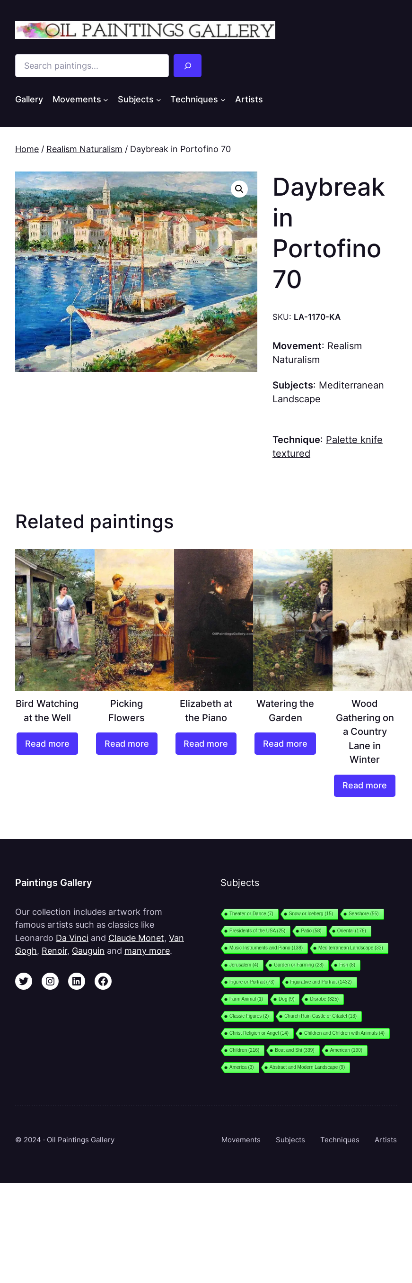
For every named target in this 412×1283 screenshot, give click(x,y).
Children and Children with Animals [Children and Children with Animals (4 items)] (344, 1033)
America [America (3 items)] (241, 1067)
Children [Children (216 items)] (244, 1050)
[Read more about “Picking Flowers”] (127, 743)
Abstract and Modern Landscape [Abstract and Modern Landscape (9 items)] (307, 1067)
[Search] (188, 65)
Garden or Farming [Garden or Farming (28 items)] (299, 964)
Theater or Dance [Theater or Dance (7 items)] (251, 913)
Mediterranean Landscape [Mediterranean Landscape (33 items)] (350, 947)
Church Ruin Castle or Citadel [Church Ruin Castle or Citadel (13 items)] (320, 1016)
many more (147, 951)
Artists (386, 1139)
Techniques (339, 1139)
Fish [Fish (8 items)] (347, 964)
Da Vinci (72, 938)
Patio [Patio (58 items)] (311, 930)
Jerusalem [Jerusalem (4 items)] (243, 964)
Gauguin (88, 951)
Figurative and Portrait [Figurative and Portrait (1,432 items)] (321, 982)
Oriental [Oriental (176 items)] (351, 930)
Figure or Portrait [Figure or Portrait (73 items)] (252, 982)
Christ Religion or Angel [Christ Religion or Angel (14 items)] (259, 1033)
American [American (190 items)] (346, 1050)
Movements (241, 1139)
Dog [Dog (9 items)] (286, 999)
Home (27, 149)
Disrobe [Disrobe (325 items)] (324, 999)
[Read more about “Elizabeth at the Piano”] (206, 743)
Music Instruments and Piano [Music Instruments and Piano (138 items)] (266, 947)
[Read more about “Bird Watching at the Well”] (47, 743)
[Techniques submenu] (223, 99)
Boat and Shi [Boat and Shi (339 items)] (294, 1050)
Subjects (290, 1139)
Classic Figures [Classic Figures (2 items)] (249, 1016)
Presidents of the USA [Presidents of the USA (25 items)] (257, 930)
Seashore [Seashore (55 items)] (363, 913)
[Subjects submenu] (158, 99)
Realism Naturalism (84, 149)
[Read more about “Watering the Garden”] (285, 743)
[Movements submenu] (105, 99)
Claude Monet (136, 938)
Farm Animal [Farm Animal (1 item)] (246, 999)
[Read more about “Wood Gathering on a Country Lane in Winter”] (364, 786)
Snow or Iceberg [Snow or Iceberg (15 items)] (311, 913)
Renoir (54, 951)
